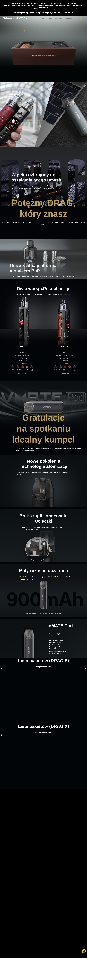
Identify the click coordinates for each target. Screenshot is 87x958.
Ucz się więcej (22, 373)
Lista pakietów (69, 18)
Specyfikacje (58, 18)
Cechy (43, 18)
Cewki (50, 18)
